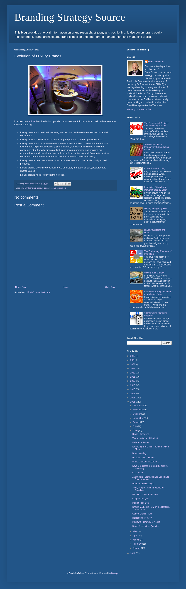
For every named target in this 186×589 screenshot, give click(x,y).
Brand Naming (139, 453)
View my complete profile (139, 109)
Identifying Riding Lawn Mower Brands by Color (155, 188)
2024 (133, 364)
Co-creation (137, 472)
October (137, 414)
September (138, 418)
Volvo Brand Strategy (154, 273)
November (138, 409)
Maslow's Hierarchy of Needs (146, 522)
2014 (133, 553)
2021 (133, 377)
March (136, 540)
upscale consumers (57, 188)
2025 (133, 360)
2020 (133, 381)
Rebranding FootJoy (142, 518)
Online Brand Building (154, 168)
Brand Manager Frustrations (145, 461)
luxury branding (29, 188)
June (135, 430)
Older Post (110, 287)
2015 (133, 402)
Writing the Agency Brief (155, 208)
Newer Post (20, 287)
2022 (133, 373)
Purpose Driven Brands (143, 457)
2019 (133, 385)
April (135, 535)
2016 (133, 397)
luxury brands (42, 188)
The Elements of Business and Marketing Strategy (156, 124)
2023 (133, 368)
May (135, 531)
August (136, 422)
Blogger (115, 573)
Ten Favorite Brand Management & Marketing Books (156, 147)
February (137, 544)
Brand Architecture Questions (146, 526)
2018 (133, 389)
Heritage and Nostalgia (143, 483)
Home (66, 287)
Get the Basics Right (142, 514)
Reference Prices (140, 442)
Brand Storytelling (140, 434)
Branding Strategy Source (69, 17)
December (138, 405)
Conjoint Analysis (140, 498)
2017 (133, 393)
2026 (133, 356)
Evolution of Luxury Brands (145, 494)
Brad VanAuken (156, 61)
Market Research (140, 503)
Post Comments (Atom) (38, 292)
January (137, 548)
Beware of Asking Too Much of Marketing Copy (157, 292)
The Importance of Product (145, 438)
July (135, 426)
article (31, 121)
